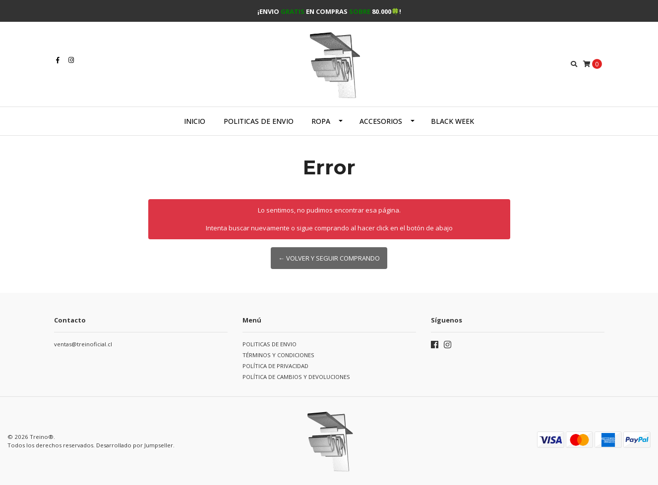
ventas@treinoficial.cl (83, 344)
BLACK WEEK (452, 121)
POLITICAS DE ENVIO (259, 121)
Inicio (194, 121)
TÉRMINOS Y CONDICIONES (278, 355)
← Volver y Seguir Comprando (329, 258)
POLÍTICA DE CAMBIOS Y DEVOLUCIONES (296, 376)
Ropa (320, 121)
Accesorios (380, 121)
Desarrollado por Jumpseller (134, 445)
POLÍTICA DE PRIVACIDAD (275, 366)
